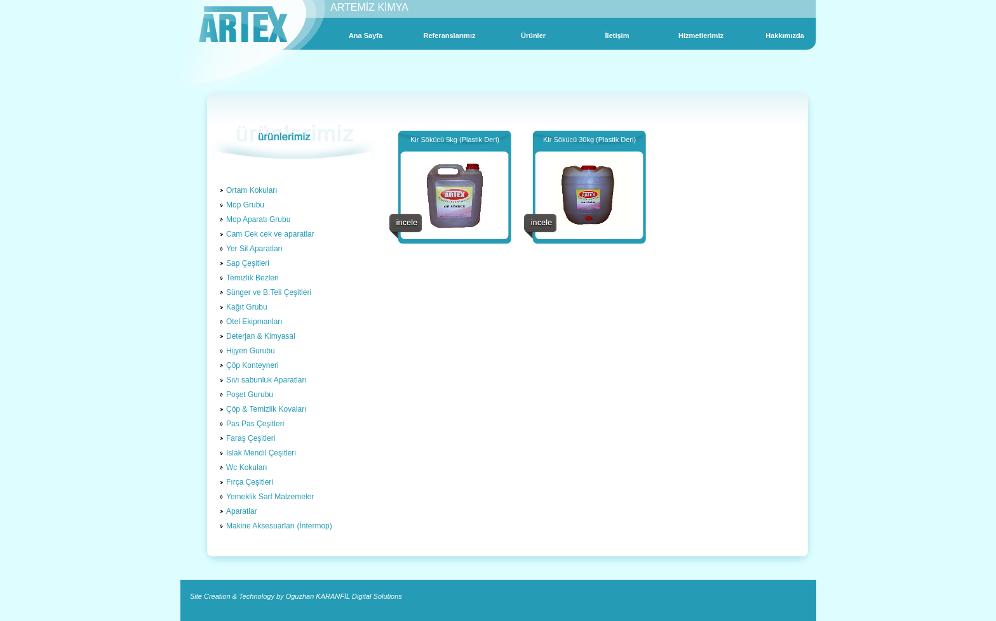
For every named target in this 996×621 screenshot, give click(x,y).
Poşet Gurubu (249, 394)
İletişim (617, 35)
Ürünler (533, 35)
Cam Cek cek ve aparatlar (270, 234)
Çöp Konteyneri (252, 365)
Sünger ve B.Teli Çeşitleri (268, 292)
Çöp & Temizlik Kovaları (266, 409)
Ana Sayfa (365, 35)
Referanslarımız (450, 35)
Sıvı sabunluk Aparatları (266, 380)
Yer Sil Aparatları (254, 248)
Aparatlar (241, 511)
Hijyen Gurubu (250, 350)
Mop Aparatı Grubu (258, 219)
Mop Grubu (245, 204)
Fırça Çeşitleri (249, 482)
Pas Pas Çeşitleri (255, 423)
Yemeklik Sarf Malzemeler (270, 496)
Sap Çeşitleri (247, 263)
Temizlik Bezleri (252, 277)
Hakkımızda (784, 35)
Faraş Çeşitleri (250, 438)
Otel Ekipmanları (254, 321)
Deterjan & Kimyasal (260, 336)
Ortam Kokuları (252, 190)
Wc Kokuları (246, 467)
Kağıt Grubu (246, 307)
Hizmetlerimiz (700, 35)
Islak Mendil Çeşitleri (261, 452)
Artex (242, 24)
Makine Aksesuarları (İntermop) (279, 525)
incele (405, 226)
